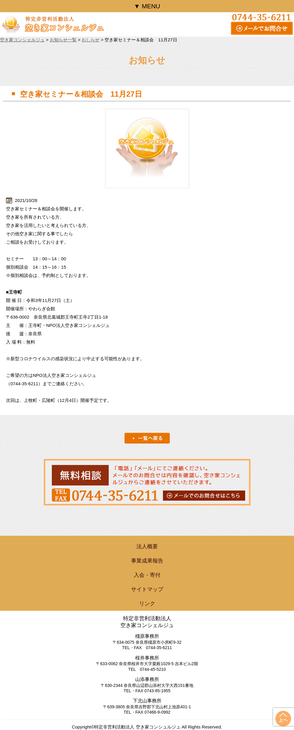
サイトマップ (147, 589)
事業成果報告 (147, 561)
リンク (147, 604)
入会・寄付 (147, 575)
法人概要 (147, 546)
